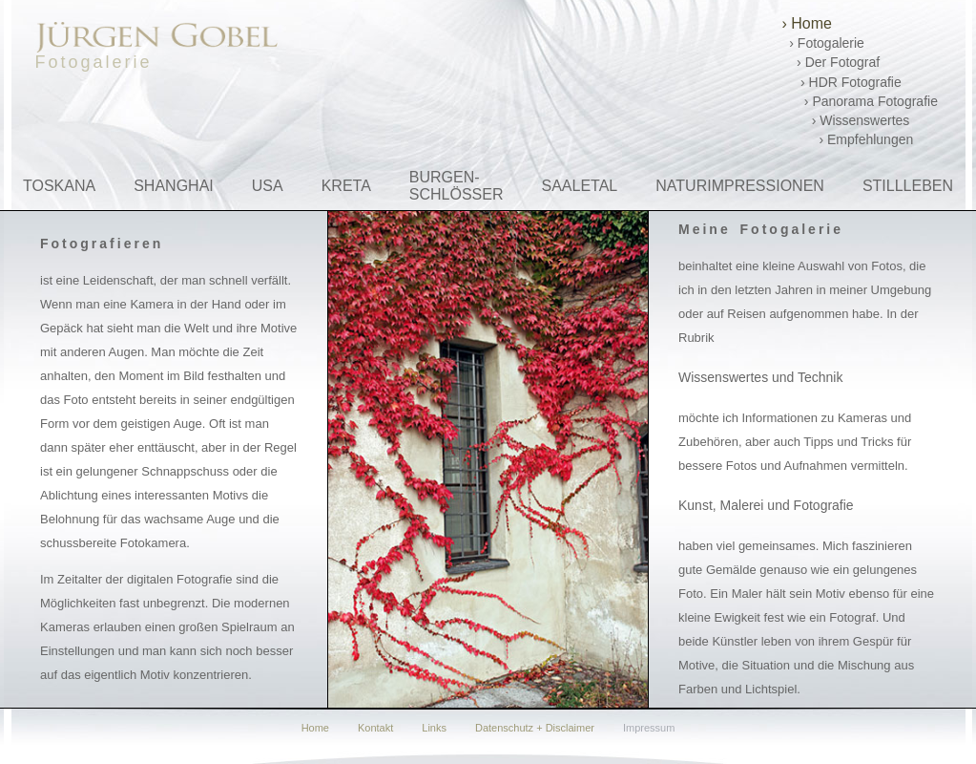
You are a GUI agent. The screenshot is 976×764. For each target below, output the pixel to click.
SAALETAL (580, 186)
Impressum (649, 727)
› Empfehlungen (848, 139)
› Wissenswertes (846, 120)
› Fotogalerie (823, 43)
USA (267, 186)
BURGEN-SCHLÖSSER (456, 185)
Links (434, 727)
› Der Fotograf (831, 62)
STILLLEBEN (907, 186)
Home (315, 727)
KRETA (346, 186)
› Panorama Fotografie (860, 101)
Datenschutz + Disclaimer (534, 727)
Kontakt (375, 727)
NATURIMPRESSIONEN (739, 186)
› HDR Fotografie (842, 82)
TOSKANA (59, 186)
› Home (807, 23)
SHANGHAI (174, 186)
